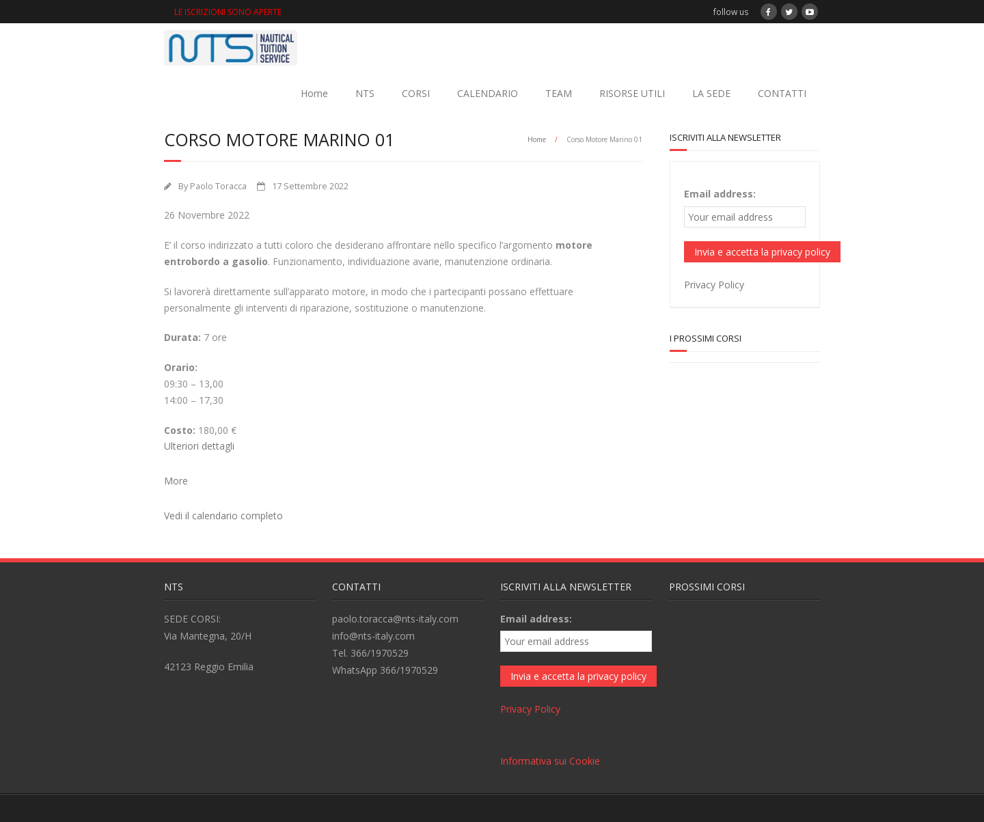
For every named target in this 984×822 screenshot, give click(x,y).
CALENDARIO (487, 93)
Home (314, 93)
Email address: (720, 193)
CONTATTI (782, 93)
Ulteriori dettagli (199, 445)
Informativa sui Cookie (550, 760)
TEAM (558, 93)
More (176, 480)
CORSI (416, 93)
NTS (364, 93)
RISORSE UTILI (632, 93)
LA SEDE (711, 93)
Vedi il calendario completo (223, 515)
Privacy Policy (714, 284)
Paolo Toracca (218, 186)
